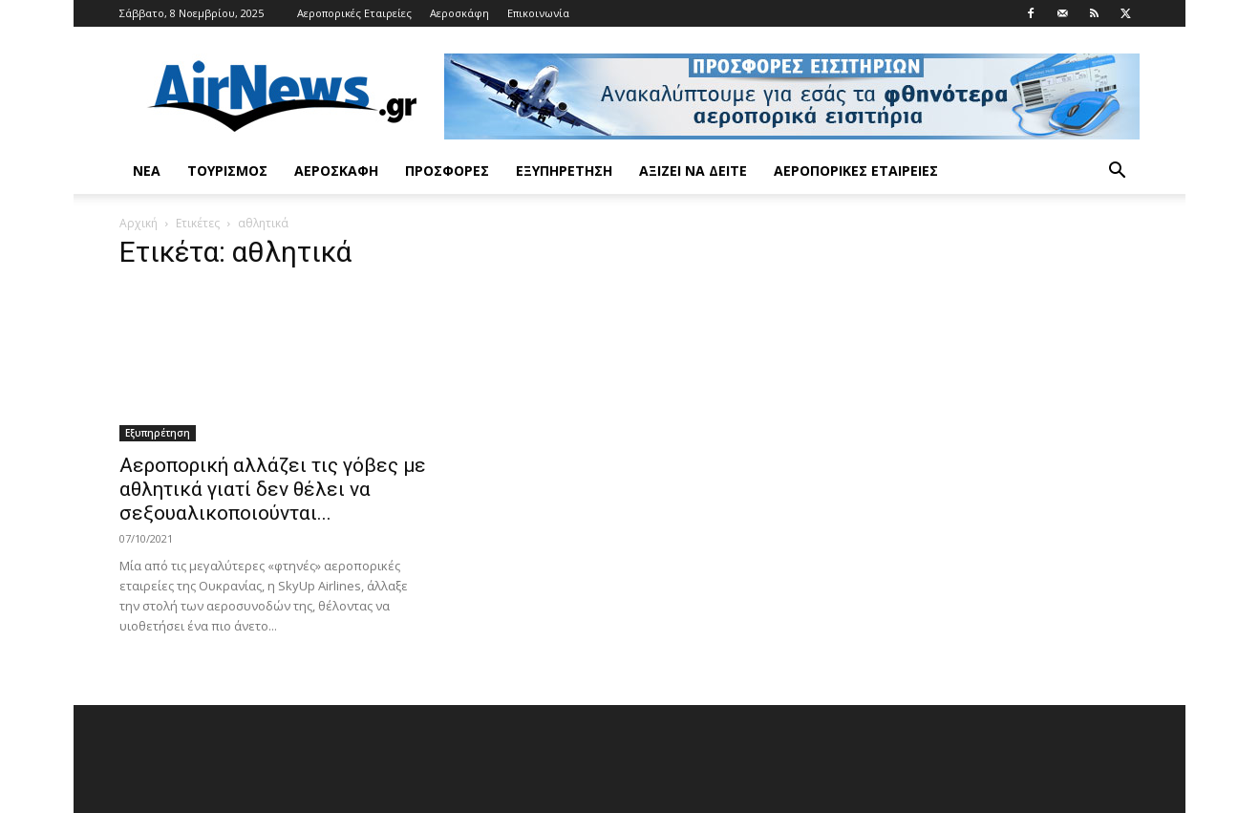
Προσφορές (447, 170)
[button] (1117, 172)
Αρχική (138, 223)
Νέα (146, 170)
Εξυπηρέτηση (564, 170)
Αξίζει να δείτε (693, 170)
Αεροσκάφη (459, 13)
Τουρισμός (227, 170)
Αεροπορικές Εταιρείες (354, 13)
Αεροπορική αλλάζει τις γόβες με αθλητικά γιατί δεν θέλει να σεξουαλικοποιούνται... (272, 489)
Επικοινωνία (538, 13)
